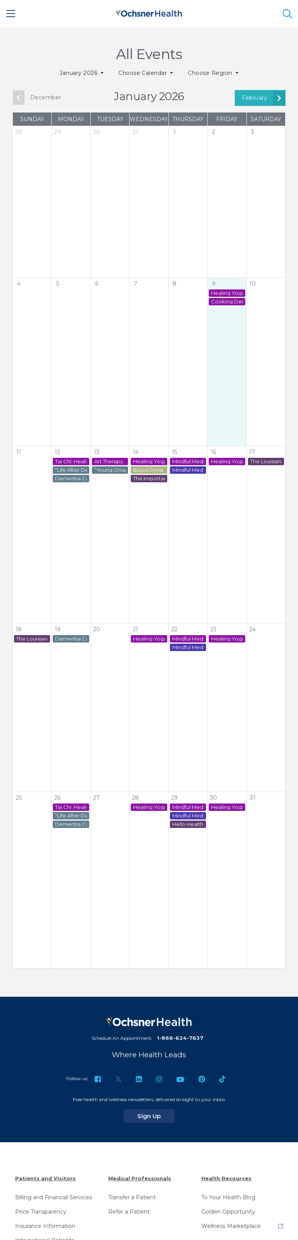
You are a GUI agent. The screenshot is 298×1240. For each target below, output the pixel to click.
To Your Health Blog (228, 1197)
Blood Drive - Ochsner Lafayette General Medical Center (149, 470)
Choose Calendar (143, 72)
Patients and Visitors (45, 1178)
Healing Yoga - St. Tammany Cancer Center (227, 293)
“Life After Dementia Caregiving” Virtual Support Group (71, 470)
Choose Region (211, 72)
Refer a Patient (129, 1211)
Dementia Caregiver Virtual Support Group (71, 478)
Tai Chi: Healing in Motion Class (71, 461)
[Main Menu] (11, 13)
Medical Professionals (139, 1178)
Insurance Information (45, 1226)
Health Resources (226, 1178)
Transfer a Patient (132, 1197)
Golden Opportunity (228, 1211)
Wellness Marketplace (231, 1226)
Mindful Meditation (188, 461)
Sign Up (156, 1116)
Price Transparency (40, 1211)
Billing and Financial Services (53, 1197)
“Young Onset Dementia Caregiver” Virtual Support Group (110, 470)
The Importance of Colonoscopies (149, 478)
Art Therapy (108, 461)
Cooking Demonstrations (227, 301)
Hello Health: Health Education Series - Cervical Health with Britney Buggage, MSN (188, 824)
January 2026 (79, 72)
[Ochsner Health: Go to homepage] (149, 12)
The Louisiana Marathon (266, 461)
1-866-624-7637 (180, 1038)
